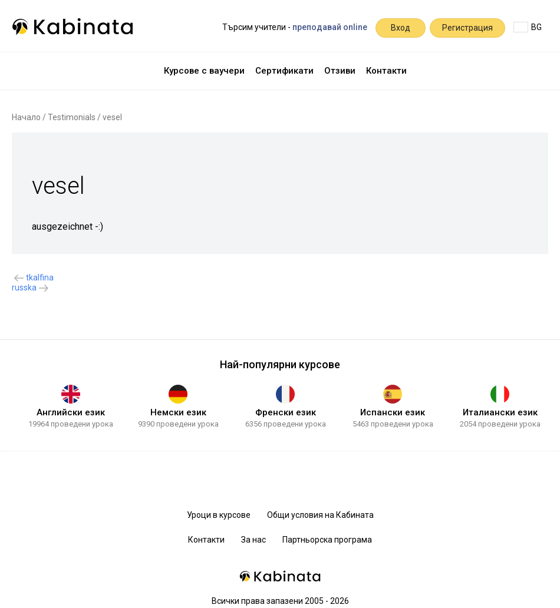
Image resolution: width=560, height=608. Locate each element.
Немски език (178, 412)
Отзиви (339, 70)
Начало (26, 117)
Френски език (285, 412)
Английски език (71, 412)
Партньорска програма (327, 539)
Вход (400, 27)
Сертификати (284, 70)
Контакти (386, 70)
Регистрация (467, 27)
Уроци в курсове (219, 515)
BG (527, 27)
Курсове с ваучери (204, 70)
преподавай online (329, 27)
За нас (253, 539)
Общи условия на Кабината (320, 515)
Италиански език (500, 412)
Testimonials (71, 117)
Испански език (392, 412)
